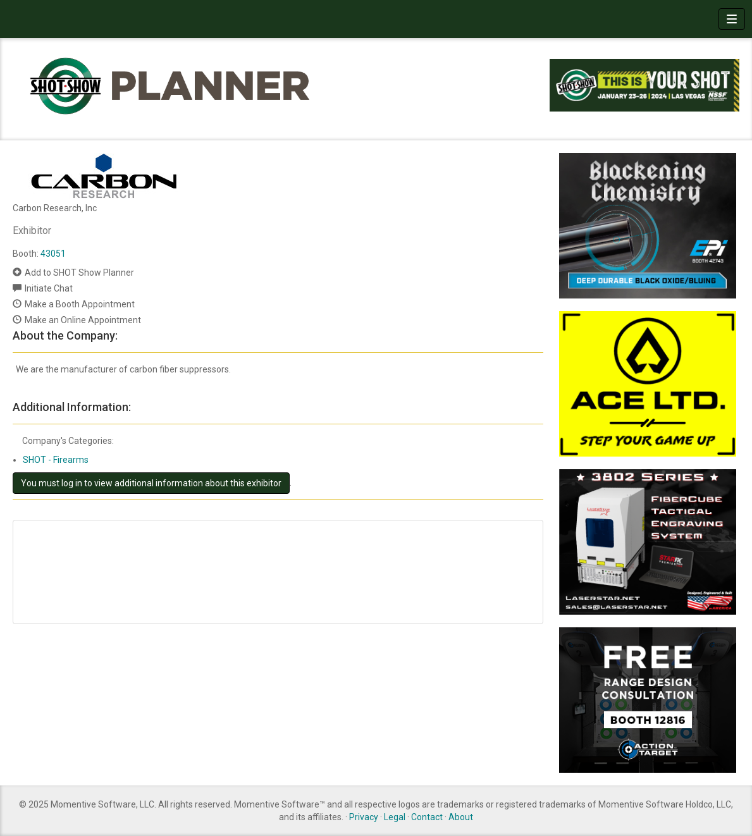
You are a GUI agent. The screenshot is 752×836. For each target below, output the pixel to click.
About (460, 817)
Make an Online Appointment (83, 320)
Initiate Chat (49, 288)
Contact (427, 817)
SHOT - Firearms (56, 460)
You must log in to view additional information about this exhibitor (151, 483)
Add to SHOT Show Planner (79, 272)
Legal (394, 817)
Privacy (363, 817)
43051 (53, 254)
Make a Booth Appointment (80, 304)
